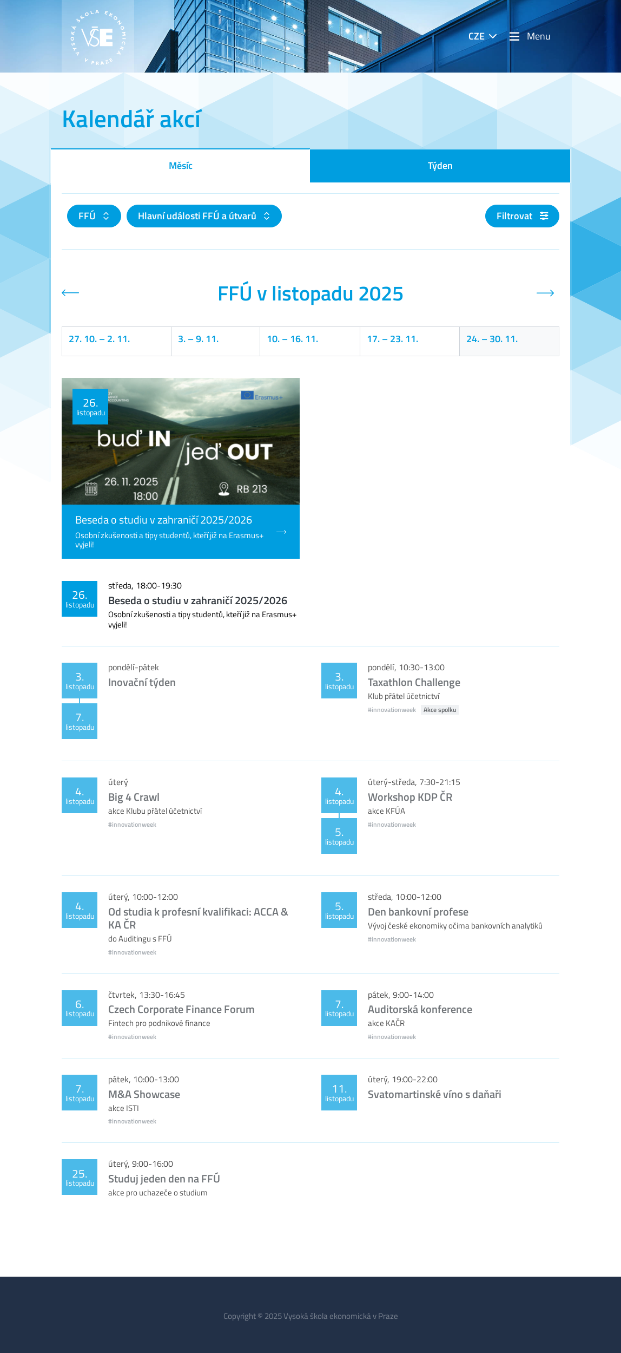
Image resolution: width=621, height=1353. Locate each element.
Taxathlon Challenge (414, 682)
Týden (440, 165)
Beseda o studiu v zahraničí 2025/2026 (197, 600)
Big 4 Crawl (134, 796)
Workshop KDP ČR (410, 796)
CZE (476, 36)
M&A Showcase (144, 1094)
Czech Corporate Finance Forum (181, 1009)
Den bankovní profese (418, 911)
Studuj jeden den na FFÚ (164, 1178)
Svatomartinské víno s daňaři (434, 1094)
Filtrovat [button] (522, 215)
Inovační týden (142, 682)
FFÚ (88, 215)
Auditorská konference (420, 1009)
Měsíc (181, 165)
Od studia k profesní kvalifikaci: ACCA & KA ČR (198, 918)
